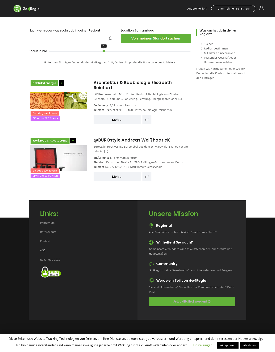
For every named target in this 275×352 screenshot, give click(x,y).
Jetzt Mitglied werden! (191, 301)
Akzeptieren (227, 345)
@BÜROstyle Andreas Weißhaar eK (132, 140)
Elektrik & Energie (44, 83)
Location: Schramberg (137, 30)
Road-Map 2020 (50, 259)
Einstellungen (202, 345)
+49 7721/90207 (115, 167)
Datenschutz (48, 232)
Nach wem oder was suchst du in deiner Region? (64, 30)
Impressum (47, 223)
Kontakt (45, 241)
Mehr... (117, 119)
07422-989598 (113, 110)
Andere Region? (197, 8)
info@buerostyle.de (149, 167)
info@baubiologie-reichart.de (154, 110)
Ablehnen (249, 345)
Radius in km (38, 51)
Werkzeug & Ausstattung (50, 140)
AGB (42, 250)
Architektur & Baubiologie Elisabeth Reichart (133, 85)
